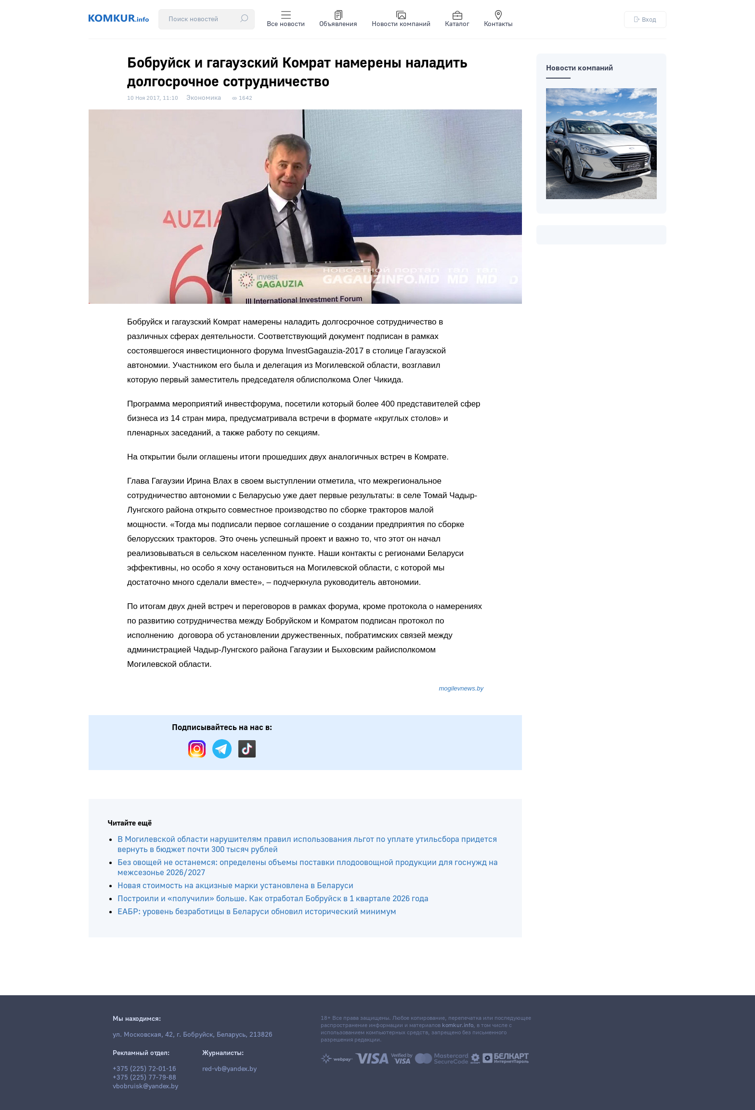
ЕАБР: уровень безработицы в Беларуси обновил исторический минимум (256, 912)
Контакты (498, 19)
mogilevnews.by (461, 688)
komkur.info (457, 1025)
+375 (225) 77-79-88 (144, 1077)
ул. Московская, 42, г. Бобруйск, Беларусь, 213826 (193, 1034)
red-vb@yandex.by (229, 1069)
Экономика (203, 98)
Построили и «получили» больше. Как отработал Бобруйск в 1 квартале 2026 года (273, 898)
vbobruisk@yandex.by (145, 1086)
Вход (645, 19)
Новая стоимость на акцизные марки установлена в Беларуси (235, 885)
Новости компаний (401, 19)
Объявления (338, 19)
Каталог (457, 19)
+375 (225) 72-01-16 (144, 1069)
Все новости (286, 19)
